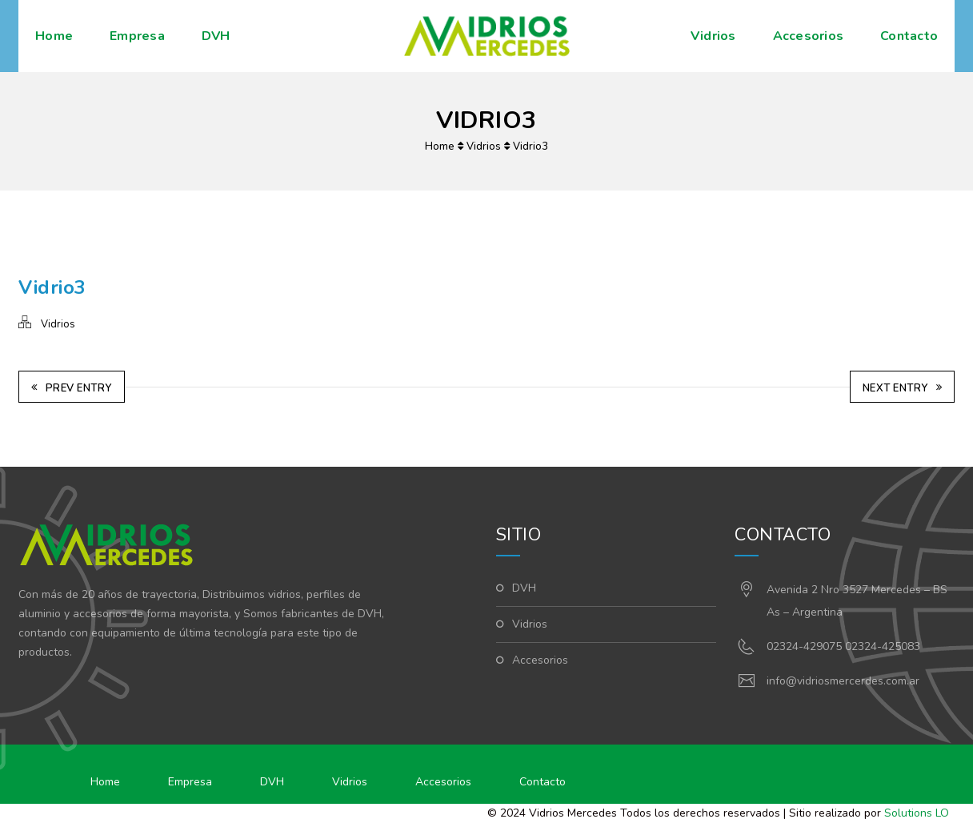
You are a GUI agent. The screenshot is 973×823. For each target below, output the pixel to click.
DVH (216, 36)
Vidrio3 (530, 146)
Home (54, 36)
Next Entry (903, 388)
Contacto (909, 36)
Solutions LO (916, 813)
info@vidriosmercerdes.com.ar (843, 681)
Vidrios (713, 36)
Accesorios (808, 36)
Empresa (137, 36)
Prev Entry (71, 388)
